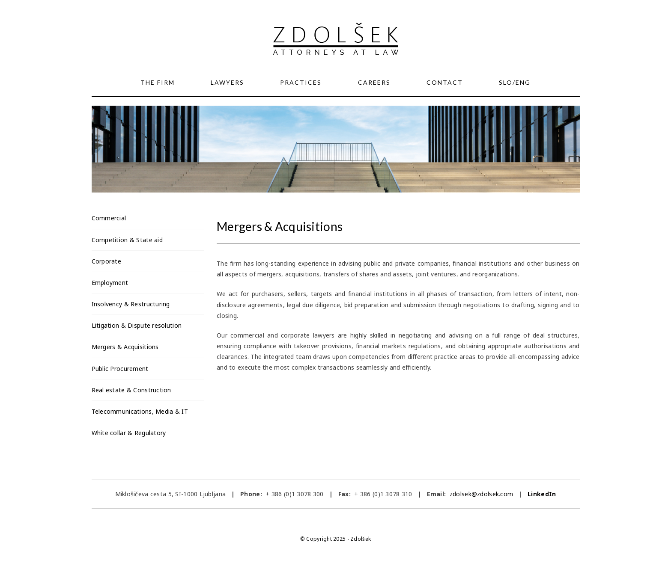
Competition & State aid (127, 240)
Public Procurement (120, 369)
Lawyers (227, 82)
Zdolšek (360, 538)
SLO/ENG (515, 82)
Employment (110, 283)
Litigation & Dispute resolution (137, 325)
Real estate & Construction (131, 390)
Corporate (107, 261)
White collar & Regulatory (129, 433)
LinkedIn (542, 494)
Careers (374, 82)
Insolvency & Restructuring (131, 304)
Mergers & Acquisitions (125, 347)
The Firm (157, 82)
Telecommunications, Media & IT (140, 411)
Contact (444, 82)
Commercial (109, 218)
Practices (301, 82)
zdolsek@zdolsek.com (480, 494)
